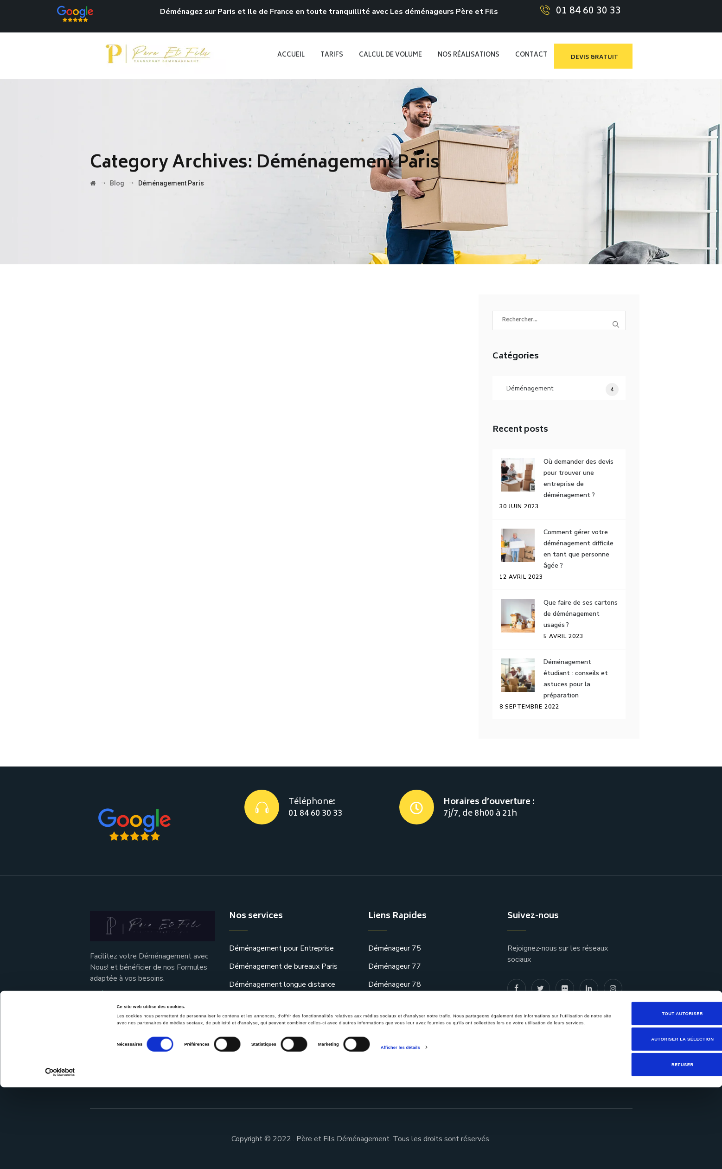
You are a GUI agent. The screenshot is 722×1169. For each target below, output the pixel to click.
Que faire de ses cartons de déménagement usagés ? (580, 613)
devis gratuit (594, 58)
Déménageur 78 (394, 984)
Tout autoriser (644, 1094)
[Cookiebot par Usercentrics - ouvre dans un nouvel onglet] (60, 1153)
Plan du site (526, 1028)
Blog (515, 1010)
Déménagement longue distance (282, 984)
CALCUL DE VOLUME (390, 55)
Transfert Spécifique (262, 1002)
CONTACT (531, 55)
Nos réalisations (468, 55)
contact (519, 1046)
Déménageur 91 (394, 1002)
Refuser (645, 1146)
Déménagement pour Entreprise (281, 948)
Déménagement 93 (400, 1039)
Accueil (291, 55)
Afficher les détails (400, 1136)
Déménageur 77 (394, 966)
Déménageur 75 (394, 948)
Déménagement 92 (400, 1021)
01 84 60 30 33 (588, 11)
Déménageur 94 (394, 1057)
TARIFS (331, 55)
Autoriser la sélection (644, 1120)
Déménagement (529, 388)
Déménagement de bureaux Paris (283, 966)
